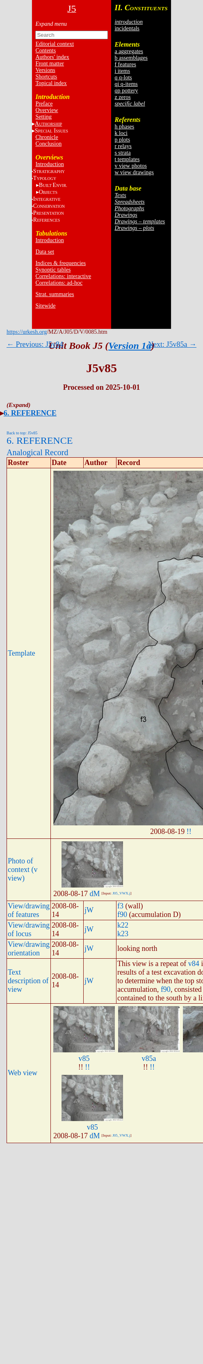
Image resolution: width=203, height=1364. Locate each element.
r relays (123, 146)
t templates (126, 159)
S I (51, 131)
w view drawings (134, 172)
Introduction (49, 164)
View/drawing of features (29, 910)
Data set (44, 252)
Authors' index (52, 57)
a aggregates (128, 51)
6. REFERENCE (30, 413)
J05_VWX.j (121, 893)
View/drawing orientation (29, 948)
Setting (43, 117)
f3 (120, 906)
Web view (22, 1073)
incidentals (126, 28)
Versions (45, 70)
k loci (121, 133)
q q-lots (123, 77)
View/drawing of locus (29, 929)
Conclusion (48, 144)
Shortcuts (46, 77)
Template (21, 653)
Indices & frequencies (60, 263)
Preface (43, 104)
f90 (122, 914)
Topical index (50, 83)
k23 (122, 934)
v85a (148, 1058)
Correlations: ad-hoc (58, 283)
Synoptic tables (53, 270)
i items (122, 71)
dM (94, 894)
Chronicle (46, 137)
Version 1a (129, 345)
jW (89, 910)
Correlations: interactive (63, 276)
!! (189, 831)
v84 (193, 964)
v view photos (130, 166)
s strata (122, 153)
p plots (122, 140)
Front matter (49, 64)
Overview (46, 110)
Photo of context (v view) (22, 869)
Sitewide (45, 306)
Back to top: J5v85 (22, 433)
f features (125, 64)
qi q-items (125, 84)
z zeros (122, 97)
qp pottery (126, 91)
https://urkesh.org (27, 332)
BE (53, 185)
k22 (122, 925)
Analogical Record (37, 452)
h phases (124, 127)
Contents (45, 50)
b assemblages (130, 58)
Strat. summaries (54, 294)
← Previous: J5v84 (35, 344)
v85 (83, 1058)
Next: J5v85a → (172, 344)
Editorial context (54, 44)
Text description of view (28, 980)
